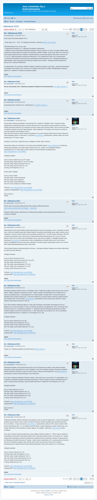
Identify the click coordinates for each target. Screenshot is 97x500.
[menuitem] (13, 18)
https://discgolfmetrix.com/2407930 (31, 190)
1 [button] (76, 29)
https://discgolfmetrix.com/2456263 (21, 466)
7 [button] (90, 29)
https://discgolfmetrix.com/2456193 (25, 274)
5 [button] (86, 29)
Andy (73, 33)
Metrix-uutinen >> (40, 349)
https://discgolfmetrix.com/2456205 (21, 272)
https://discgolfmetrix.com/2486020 (15, 151)
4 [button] (83, 29)
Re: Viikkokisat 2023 (13, 33)
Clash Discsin (56, 428)
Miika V (74, 125)
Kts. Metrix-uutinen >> (61, 86)
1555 (76, 127)
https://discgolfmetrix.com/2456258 (21, 331)
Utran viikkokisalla (53, 145)
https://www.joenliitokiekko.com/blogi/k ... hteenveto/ (20, 208)
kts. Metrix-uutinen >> (41, 105)
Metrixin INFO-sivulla (49, 42)
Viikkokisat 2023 (11, 26)
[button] (70, 29)
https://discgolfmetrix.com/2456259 (21, 401)
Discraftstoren (39, 135)
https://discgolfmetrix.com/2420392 (21, 187)
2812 (76, 35)
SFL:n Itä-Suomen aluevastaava (12, 76)
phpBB (47, 490)
